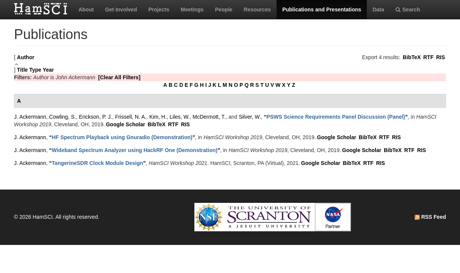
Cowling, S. (62, 117)
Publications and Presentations (321, 9)
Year (48, 70)
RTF (428, 57)
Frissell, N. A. (130, 117)
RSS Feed (430, 217)
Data (378, 9)
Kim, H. (158, 117)
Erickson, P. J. (95, 117)
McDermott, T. (208, 117)
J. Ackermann (30, 117)
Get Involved (121, 9)
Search (408, 9)
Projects (158, 9)
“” (336, 117)
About (86, 9)
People (223, 9)
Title (22, 70)
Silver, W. (250, 117)
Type (35, 70)
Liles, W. (180, 117)
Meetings (192, 9)
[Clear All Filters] (119, 77)
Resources (257, 9)
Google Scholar (125, 124)
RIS (440, 57)
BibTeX (412, 57)
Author (25, 57)
